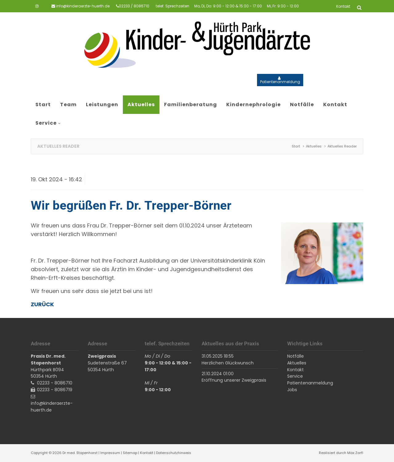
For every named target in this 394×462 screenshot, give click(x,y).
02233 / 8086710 (134, 6)
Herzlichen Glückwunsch (228, 363)
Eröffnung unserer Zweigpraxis (234, 380)
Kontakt (146, 452)
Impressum (110, 452)
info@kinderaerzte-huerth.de (83, 6)
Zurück (42, 304)
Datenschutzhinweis (173, 452)
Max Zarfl (355, 452)
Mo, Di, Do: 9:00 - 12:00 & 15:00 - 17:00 (228, 6)
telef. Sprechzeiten (172, 6)
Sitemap (130, 452)
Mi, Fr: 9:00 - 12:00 (283, 6)
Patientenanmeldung (280, 81)
